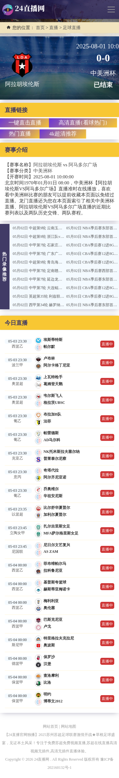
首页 (40, 27)
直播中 (107, 344)
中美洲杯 (42, 170)
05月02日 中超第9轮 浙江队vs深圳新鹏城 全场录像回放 (59, 236)
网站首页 (50, 726)
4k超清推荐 (63, 133)
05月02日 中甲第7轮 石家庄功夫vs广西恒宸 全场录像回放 (61, 245)
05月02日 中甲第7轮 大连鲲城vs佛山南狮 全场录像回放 (59, 288)
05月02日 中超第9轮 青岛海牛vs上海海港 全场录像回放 (59, 262)
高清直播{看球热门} (83, 122)
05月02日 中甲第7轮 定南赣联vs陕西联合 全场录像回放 (59, 271)
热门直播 (20, 133)
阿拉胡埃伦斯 (47, 164)
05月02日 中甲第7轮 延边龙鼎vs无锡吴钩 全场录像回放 (59, 279)
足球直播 (72, 27)
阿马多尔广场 (83, 164)
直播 (53, 27)
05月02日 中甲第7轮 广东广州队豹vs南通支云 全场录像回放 (62, 253)
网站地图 (68, 726)
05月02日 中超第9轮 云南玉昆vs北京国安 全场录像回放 (59, 228)
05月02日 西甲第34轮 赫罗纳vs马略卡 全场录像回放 (56, 305)
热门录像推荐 (4, 267)
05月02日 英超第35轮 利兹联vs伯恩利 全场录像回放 (56, 296)
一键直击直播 (25, 122)
